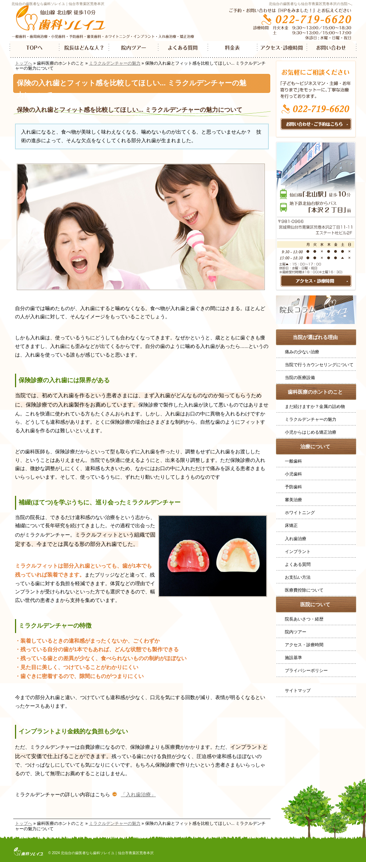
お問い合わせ (331, 49)
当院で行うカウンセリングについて (319, 364)
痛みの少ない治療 (302, 351)
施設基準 (293, 657)
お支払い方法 (298, 577)
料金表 (232, 49)
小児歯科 (293, 474)
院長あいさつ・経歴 (304, 619)
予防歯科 (293, 486)
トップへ (23, 63)
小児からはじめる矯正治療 (310, 432)
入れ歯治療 (295, 538)
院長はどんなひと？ (84, 49)
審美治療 (293, 499)
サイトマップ (298, 690)
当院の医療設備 (300, 377)
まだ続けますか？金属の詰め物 (315, 406)
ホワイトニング (300, 512)
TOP (34, 49)
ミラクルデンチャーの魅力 (114, 63)
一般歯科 (293, 461)
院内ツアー (295, 631)
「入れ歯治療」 (138, 794)
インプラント (298, 551)
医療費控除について (304, 590)
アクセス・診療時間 (304, 644)
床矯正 (291, 525)
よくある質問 (298, 564)
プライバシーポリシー (306, 670)
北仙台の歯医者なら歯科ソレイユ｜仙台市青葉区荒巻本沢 (57, 4)
